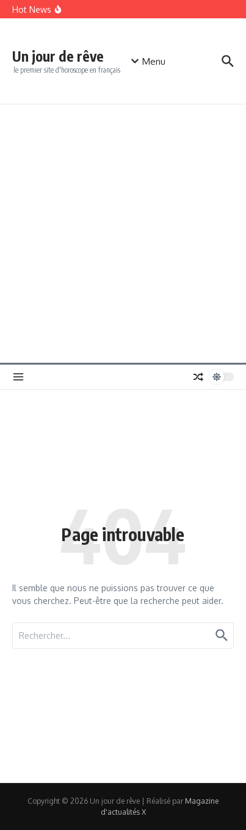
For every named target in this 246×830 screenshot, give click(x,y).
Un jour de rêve (58, 56)
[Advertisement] (123, 234)
